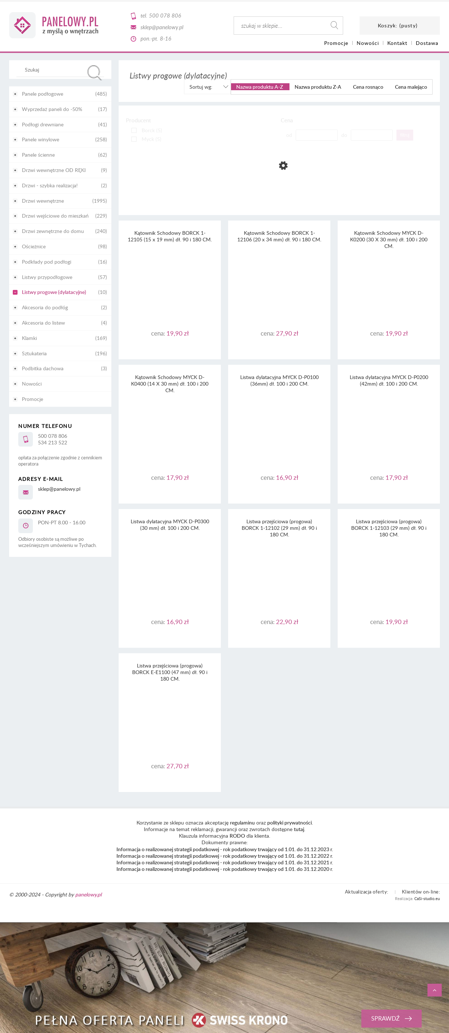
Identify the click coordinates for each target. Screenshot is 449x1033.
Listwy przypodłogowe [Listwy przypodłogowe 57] (47, 276)
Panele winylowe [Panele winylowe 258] (40, 139)
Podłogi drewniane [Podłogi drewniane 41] (43, 124)
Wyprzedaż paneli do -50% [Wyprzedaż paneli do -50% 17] (52, 109)
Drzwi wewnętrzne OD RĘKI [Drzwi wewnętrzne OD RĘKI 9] (54, 170)
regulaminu (242, 822)
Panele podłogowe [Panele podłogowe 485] (42, 93)
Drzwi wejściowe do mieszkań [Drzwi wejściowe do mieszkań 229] (55, 215)
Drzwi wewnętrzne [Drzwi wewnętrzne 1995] (43, 200)
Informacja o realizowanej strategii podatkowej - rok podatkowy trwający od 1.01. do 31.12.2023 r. (224, 849)
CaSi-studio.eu (427, 898)
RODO (237, 835)
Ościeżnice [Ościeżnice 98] (34, 246)
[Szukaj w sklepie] (61, 69)
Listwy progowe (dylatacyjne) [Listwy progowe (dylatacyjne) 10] (54, 291)
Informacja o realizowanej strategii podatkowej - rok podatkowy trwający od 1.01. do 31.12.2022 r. (224, 855)
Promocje (32, 398)
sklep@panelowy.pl (162, 27)
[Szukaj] (95, 72)
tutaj (299, 829)
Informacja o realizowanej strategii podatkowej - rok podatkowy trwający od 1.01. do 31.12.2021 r (224, 862)
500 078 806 (165, 15)
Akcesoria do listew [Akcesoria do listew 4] (43, 322)
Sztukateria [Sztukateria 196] (34, 353)
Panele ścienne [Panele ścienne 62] (38, 154)
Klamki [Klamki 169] (29, 337)
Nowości (32, 383)
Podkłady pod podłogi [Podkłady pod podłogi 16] (46, 261)
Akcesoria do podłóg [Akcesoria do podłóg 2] (45, 307)
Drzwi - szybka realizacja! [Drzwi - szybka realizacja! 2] (50, 185)
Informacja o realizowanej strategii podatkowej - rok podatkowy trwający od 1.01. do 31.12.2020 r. (224, 868)
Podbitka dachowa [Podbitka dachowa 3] (43, 368)
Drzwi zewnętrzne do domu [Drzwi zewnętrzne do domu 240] (53, 230)
